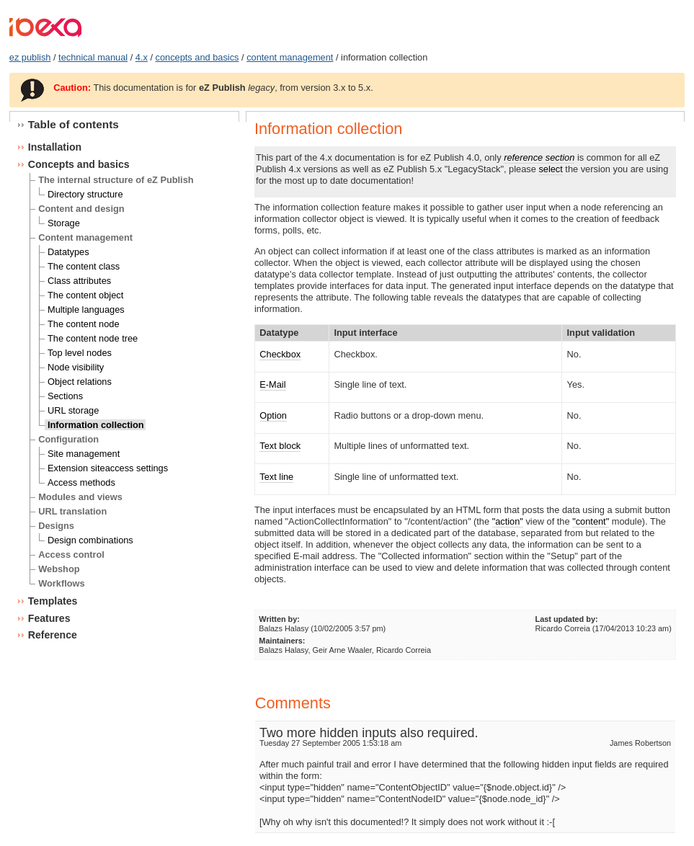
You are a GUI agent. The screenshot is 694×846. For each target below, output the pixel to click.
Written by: (279, 619)
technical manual (93, 57)
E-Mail (272, 384)
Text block (280, 445)
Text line (276, 476)
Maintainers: (282, 640)
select (550, 169)
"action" (507, 521)
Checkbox (280, 354)
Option (273, 415)
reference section (539, 157)
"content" (590, 521)
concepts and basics (197, 57)
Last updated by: (566, 619)
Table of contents (73, 124)
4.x (141, 57)
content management (289, 57)
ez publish (30, 57)
